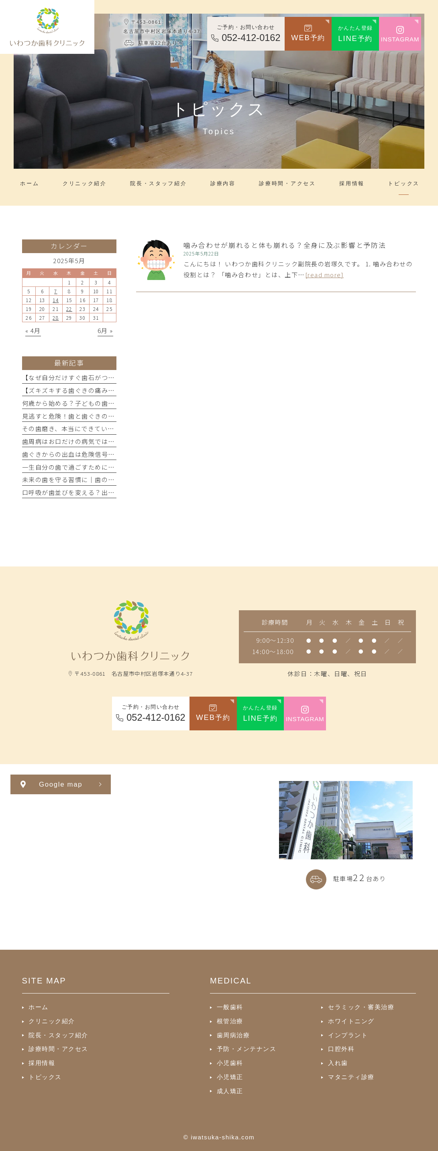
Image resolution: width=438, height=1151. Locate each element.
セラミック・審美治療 (361, 1007)
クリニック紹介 (52, 1021)
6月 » (105, 330)
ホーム (39, 1007)
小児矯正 (230, 1076)
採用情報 (42, 1062)
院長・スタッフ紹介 (58, 1035)
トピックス (45, 1076)
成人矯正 (230, 1091)
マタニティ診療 (351, 1076)
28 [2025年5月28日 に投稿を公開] (56, 317)
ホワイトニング (351, 1021)
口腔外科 (341, 1048)
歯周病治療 (233, 1035)
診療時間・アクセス (58, 1048)
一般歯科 (230, 1007)
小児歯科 (230, 1062)
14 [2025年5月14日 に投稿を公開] (56, 299)
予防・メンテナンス (247, 1048)
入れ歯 (338, 1062)
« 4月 (33, 330)
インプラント (348, 1035)
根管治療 (230, 1021)
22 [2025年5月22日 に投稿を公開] (69, 308)
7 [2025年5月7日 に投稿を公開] (55, 291)
